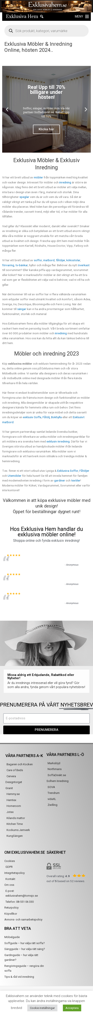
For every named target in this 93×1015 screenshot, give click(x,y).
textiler (75, 480)
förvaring (8, 265)
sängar (21, 309)
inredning (65, 182)
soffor (38, 260)
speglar (24, 197)
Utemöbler (15, 475)
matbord (49, 260)
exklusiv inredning (58, 441)
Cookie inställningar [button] (42, 1008)
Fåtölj (46, 417)
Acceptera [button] (72, 1008)
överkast (84, 265)
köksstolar (73, 260)
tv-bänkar (21, 265)
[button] (79, 16)
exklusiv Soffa (32, 417)
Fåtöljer (84, 470)
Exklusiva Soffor (67, 470)
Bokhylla (56, 417)
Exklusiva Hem (22, 16)
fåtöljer (60, 260)
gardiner (59, 480)
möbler (38, 177)
